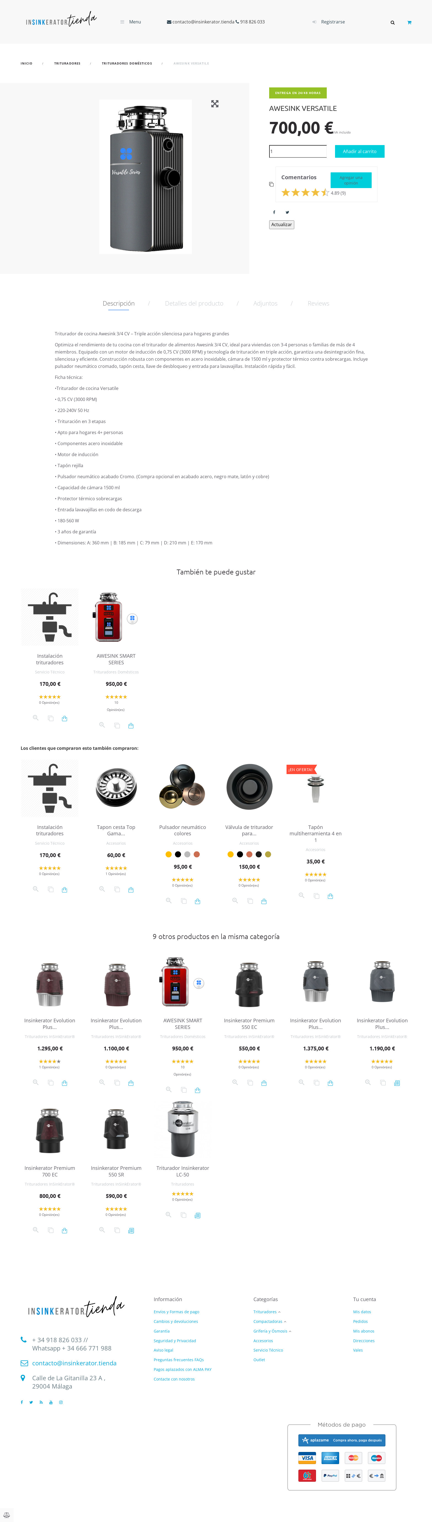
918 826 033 (252, 22)
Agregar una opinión (351, 180)
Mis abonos (363, 1331)
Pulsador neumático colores (182, 830)
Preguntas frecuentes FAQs (179, 1359)
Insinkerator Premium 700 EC (50, 1171)
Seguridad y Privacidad (175, 1340)
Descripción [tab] (119, 303)
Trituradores (182, 1184)
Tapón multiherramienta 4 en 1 (316, 833)
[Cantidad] (298, 151)
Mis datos (362, 1311)
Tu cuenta (364, 1299)
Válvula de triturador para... (249, 830)
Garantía (162, 1331)
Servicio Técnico (49, 672)
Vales (358, 1350)
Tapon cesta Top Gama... (116, 830)
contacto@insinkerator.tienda (203, 22)
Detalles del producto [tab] (194, 303)
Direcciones (364, 1340)
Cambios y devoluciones (176, 1321)
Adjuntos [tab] (265, 303)
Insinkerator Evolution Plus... (49, 1023)
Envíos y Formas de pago (176, 1311)
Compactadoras (267, 1321)
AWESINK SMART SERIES (116, 658)
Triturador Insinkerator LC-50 (182, 1171)
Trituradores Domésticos (116, 672)
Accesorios (116, 843)
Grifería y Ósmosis (270, 1331)
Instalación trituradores (50, 658)
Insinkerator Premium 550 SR (116, 1171)
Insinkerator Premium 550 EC (249, 1023)
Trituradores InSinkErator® (50, 1036)
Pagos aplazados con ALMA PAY (183, 1369)
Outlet (259, 1360)
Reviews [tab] (318, 303)
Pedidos (360, 1321)
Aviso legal (163, 1350)
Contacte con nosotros (174, 1379)
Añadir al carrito (360, 151)
